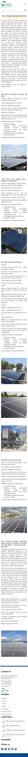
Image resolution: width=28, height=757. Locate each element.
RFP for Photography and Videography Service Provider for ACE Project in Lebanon (16, 725)
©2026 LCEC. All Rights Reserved (14, 755)
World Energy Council (6, 711)
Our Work (3, 703)
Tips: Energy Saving (5, 714)
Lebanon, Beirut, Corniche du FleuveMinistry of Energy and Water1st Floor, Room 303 (9, 677)
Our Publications (5, 709)
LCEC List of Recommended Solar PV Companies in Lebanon (15, 721)
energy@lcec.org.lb (5, 686)
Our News (3, 706)
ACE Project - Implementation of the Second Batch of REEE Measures (15, 730)
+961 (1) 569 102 (7, 682)
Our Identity (4, 701)
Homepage (3, 698)
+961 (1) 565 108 (7, 681)
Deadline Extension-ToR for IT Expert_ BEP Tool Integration (16, 734)
